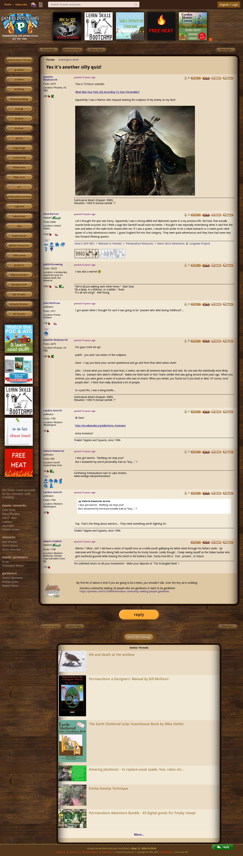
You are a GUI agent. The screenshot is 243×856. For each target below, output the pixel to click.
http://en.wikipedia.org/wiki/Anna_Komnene (100, 425)
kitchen (19, 128)
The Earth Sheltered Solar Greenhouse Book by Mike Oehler (136, 724)
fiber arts (19, 177)
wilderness (19, 167)
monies (19, 118)
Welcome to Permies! (110, 243)
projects (19, 265)
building (19, 89)
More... (139, 834)
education (19, 216)
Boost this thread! (139, 637)
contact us (61, 852)
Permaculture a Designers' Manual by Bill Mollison (129, 679)
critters (19, 79)
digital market (19, 275)
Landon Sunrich (52, 410)
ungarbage (19, 148)
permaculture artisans (19, 196)
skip (19, 226)
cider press (19, 255)
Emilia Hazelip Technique (108, 788)
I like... (47, 241)
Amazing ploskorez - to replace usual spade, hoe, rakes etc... (136, 769)
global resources (19, 245)
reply (139, 614)
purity (19, 138)
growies (19, 70)
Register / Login (229, 4)
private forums (19, 304)
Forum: (50, 59)
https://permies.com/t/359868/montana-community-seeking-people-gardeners (124, 591)
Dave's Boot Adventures (171, 243)
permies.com (19, 284)
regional (19, 206)
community (19, 157)
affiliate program (90, 852)
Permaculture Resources (139, 243)
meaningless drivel (69, 59)
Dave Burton (51, 214)
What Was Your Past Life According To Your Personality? (107, 91)
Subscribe (21, 4)
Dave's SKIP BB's (84, 243)
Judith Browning (53, 264)
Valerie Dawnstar (53, 450)
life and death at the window (112, 655)
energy (19, 109)
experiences (19, 236)
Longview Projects (199, 243)
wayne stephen (52, 541)
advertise (73, 852)
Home (7, 4)
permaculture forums (19, 60)
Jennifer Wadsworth (50, 78)
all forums (19, 314)
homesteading (19, 99)
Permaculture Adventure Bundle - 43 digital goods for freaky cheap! (142, 813)
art (19, 187)
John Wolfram (51, 303)
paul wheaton (166, 852)
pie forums (19, 294)
